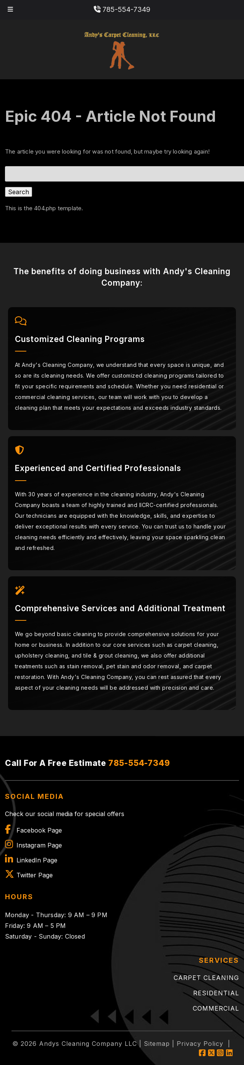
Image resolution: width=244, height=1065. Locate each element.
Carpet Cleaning (206, 978)
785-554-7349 (122, 9)
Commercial (216, 1008)
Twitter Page (34, 875)
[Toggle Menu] (10, 10)
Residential (216, 993)
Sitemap (157, 1043)
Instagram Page (39, 845)
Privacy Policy (200, 1043)
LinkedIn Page (36, 860)
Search (18, 192)
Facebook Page (39, 830)
